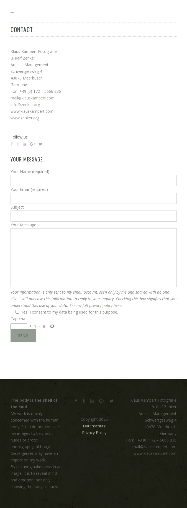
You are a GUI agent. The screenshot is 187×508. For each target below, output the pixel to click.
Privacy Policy (94, 432)
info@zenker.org (25, 104)
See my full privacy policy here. (96, 305)
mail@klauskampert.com (33, 98)
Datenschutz (94, 426)
